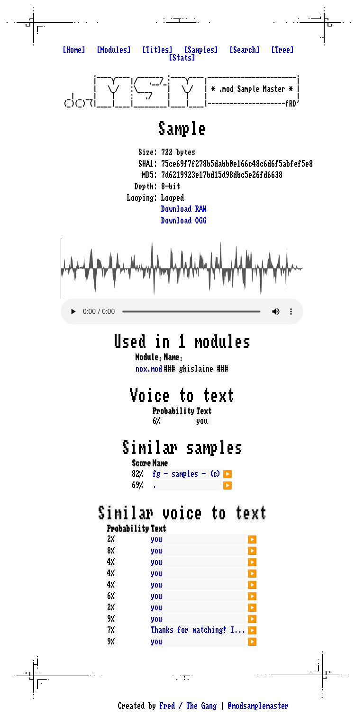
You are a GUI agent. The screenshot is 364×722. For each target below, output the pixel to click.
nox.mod (149, 369)
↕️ (160, 357)
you (156, 539)
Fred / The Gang (188, 706)
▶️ (227, 473)
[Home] (74, 50)
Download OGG (184, 220)
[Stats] (182, 58)
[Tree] (282, 50)
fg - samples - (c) (187, 474)
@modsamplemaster (258, 706)
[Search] (244, 50)
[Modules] (114, 50)
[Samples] (201, 50)
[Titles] (157, 50)
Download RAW (184, 209)
